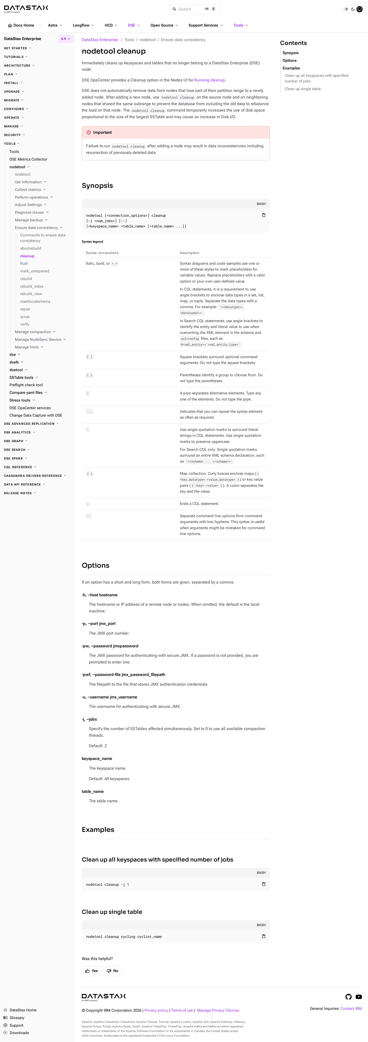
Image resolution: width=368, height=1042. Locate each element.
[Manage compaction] (43, 332)
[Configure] (38, 109)
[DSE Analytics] (38, 432)
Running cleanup (209, 80)
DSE (134, 25)
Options (95, 565)
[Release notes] (38, 493)
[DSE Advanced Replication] (38, 423)
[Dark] (353, 9)
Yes (91, 971)
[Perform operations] (43, 197)
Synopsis (97, 185)
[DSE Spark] (38, 458)
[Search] (195, 9)
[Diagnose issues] (43, 212)
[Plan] (38, 74)
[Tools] (38, 143)
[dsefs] (40, 362)
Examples (98, 830)
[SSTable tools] (40, 378)
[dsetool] (40, 370)
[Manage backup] (43, 220)
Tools (241, 25)
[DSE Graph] (38, 441)
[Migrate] (38, 100)
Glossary (13, 1018)
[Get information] (43, 182)
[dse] (40, 355)
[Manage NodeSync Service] (43, 340)
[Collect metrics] (43, 190)
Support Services (206, 25)
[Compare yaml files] (40, 393)
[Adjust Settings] (43, 205)
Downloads (16, 1033)
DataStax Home (20, 1010)
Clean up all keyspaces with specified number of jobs (157, 859)
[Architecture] (38, 65)
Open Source (165, 25)
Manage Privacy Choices (218, 1010)
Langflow (84, 25)
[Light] (346, 9)
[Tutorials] (38, 57)
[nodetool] (40, 167)
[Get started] (38, 48)
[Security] (38, 135)
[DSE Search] (38, 449)
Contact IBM (351, 1009)
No (112, 971)
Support (13, 1025)
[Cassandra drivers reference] (38, 475)
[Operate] (38, 117)
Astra (55, 25)
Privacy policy (156, 1010)
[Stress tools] (40, 400)
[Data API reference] (38, 484)
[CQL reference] (38, 467)
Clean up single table (112, 911)
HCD (111, 25)
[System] (359, 9)
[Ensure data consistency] (43, 228)
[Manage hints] (43, 347)
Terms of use (182, 1010)
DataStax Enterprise (100, 39)
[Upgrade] (38, 91)
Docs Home (20, 25)
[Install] (38, 83)
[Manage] (38, 126)
